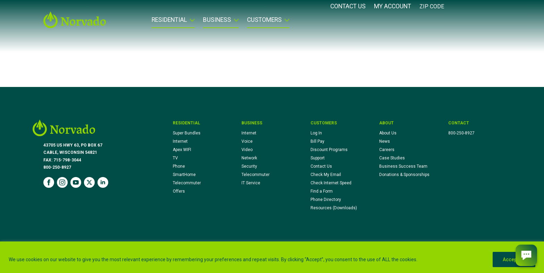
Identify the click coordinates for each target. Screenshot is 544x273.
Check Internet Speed (331, 182)
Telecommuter (187, 182)
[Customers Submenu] (285, 22)
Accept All (514, 259)
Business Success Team (403, 166)
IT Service (250, 182)
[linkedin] (102, 182)
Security (249, 166)
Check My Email (326, 174)
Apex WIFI (182, 149)
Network (249, 158)
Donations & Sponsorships (404, 174)
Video (247, 149)
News (384, 141)
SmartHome (184, 174)
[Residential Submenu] (191, 22)
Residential (169, 20)
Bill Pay (317, 141)
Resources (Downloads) (334, 207)
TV (175, 158)
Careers (386, 149)
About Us (388, 133)
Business (217, 20)
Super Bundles (187, 133)
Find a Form (322, 191)
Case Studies (392, 158)
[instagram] (62, 182)
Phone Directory (326, 199)
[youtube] (75, 182)
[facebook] (48, 182)
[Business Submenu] (235, 22)
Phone (179, 166)
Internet (180, 141)
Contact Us (348, 6)
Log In (316, 133)
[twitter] (89, 182)
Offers (179, 191)
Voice (247, 141)
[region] (272, 257)
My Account (392, 6)
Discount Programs (329, 149)
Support (318, 158)
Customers (264, 20)
